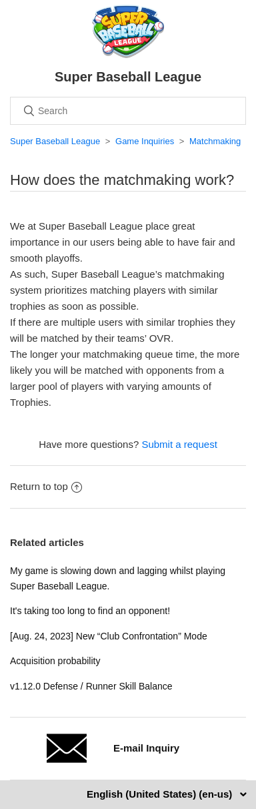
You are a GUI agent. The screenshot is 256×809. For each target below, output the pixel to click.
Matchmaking (215, 141)
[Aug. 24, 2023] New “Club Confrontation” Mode (108, 636)
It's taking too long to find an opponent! (90, 610)
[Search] (128, 110)
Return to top (46, 486)
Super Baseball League (55, 141)
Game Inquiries (144, 141)
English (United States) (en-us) (161, 794)
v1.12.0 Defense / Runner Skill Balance (91, 686)
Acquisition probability (55, 660)
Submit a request (179, 444)
